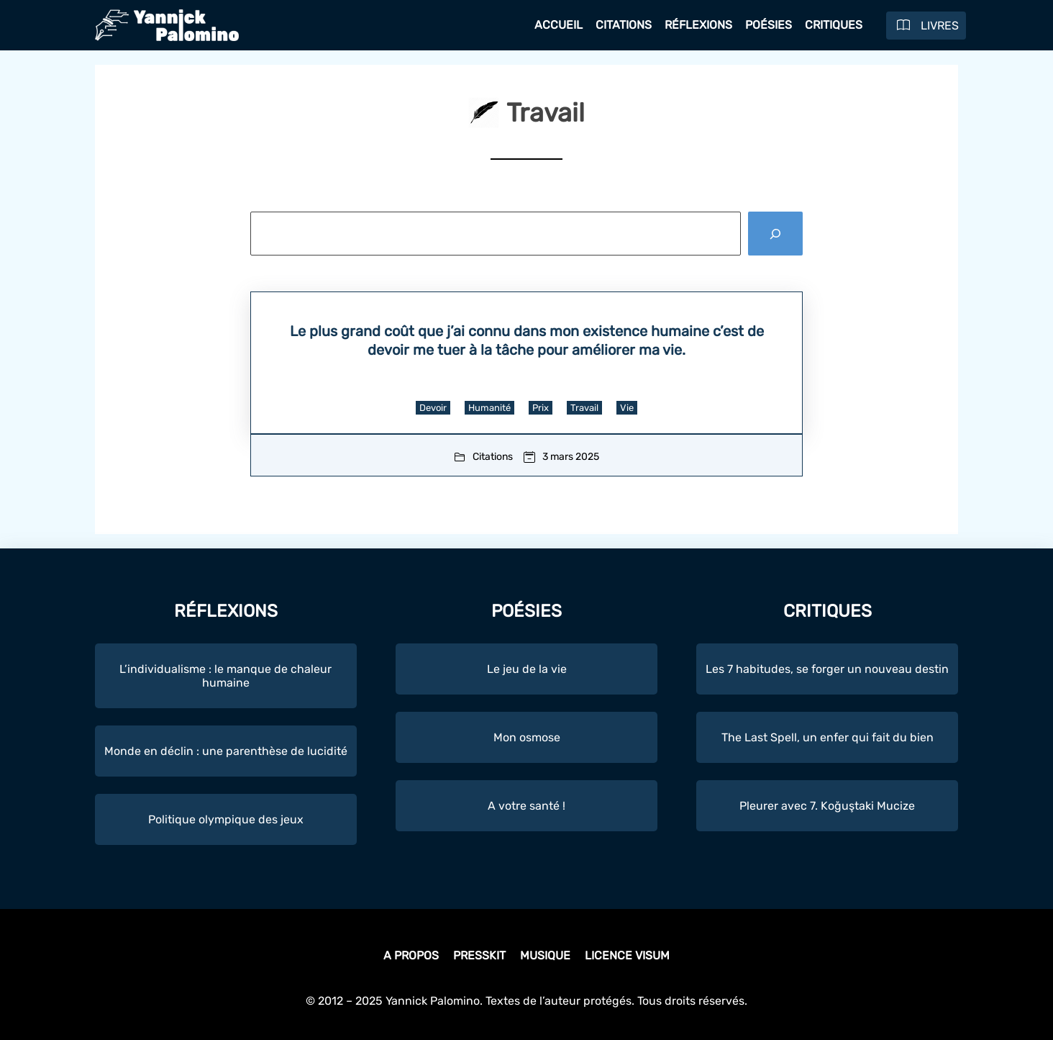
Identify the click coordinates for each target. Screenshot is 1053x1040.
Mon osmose (526, 737)
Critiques (833, 25)
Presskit (479, 955)
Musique (545, 955)
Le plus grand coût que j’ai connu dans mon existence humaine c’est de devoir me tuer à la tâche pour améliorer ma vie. (527, 340)
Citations (624, 25)
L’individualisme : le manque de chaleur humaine (225, 675)
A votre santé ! (526, 806)
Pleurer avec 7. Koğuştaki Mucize (827, 806)
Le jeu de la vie (527, 669)
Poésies (768, 25)
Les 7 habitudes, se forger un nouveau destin (827, 669)
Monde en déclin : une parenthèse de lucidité (225, 751)
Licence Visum (627, 955)
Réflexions (698, 25)
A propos (411, 955)
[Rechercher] (775, 234)
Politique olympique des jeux (226, 819)
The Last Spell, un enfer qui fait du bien (827, 737)
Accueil (558, 25)
